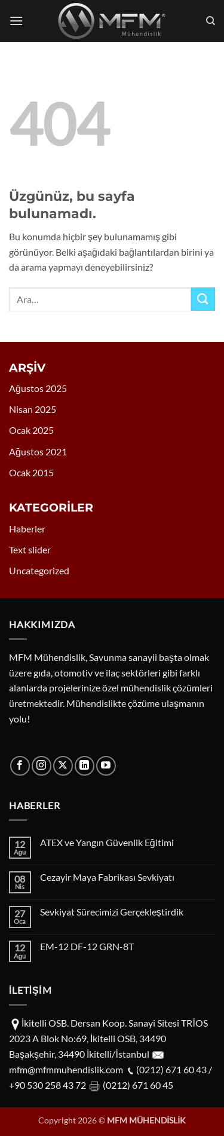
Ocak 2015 (31, 472)
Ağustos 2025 (38, 388)
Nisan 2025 (32, 409)
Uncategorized (39, 570)
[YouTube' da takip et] (106, 766)
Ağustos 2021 (38, 451)
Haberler (27, 528)
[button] (16, 20)
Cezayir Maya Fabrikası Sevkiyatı (107, 877)
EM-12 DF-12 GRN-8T (87, 946)
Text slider (30, 549)
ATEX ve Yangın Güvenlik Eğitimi (107, 842)
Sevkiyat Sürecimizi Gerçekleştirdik (111, 911)
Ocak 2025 (31, 430)
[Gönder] (203, 299)
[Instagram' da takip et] (41, 766)
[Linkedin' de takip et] (84, 766)
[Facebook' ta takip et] (20, 766)
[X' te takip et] (63, 766)
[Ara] (210, 21)
